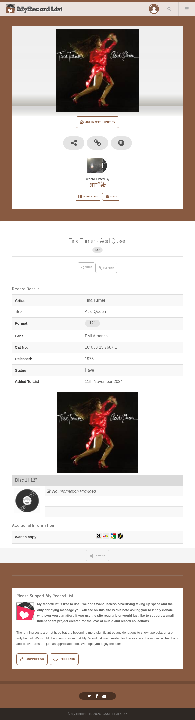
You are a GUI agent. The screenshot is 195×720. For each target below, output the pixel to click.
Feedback (64, 659)
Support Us (32, 659)
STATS (111, 197)
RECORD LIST (88, 197)
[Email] (105, 696)
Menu (187, 8)
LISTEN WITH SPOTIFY (98, 122)
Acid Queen (113, 240)
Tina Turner (82, 240)
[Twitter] (89, 696)
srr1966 (97, 184)
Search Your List (169, 8)
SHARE (98, 555)
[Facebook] (97, 696)
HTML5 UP (119, 714)
